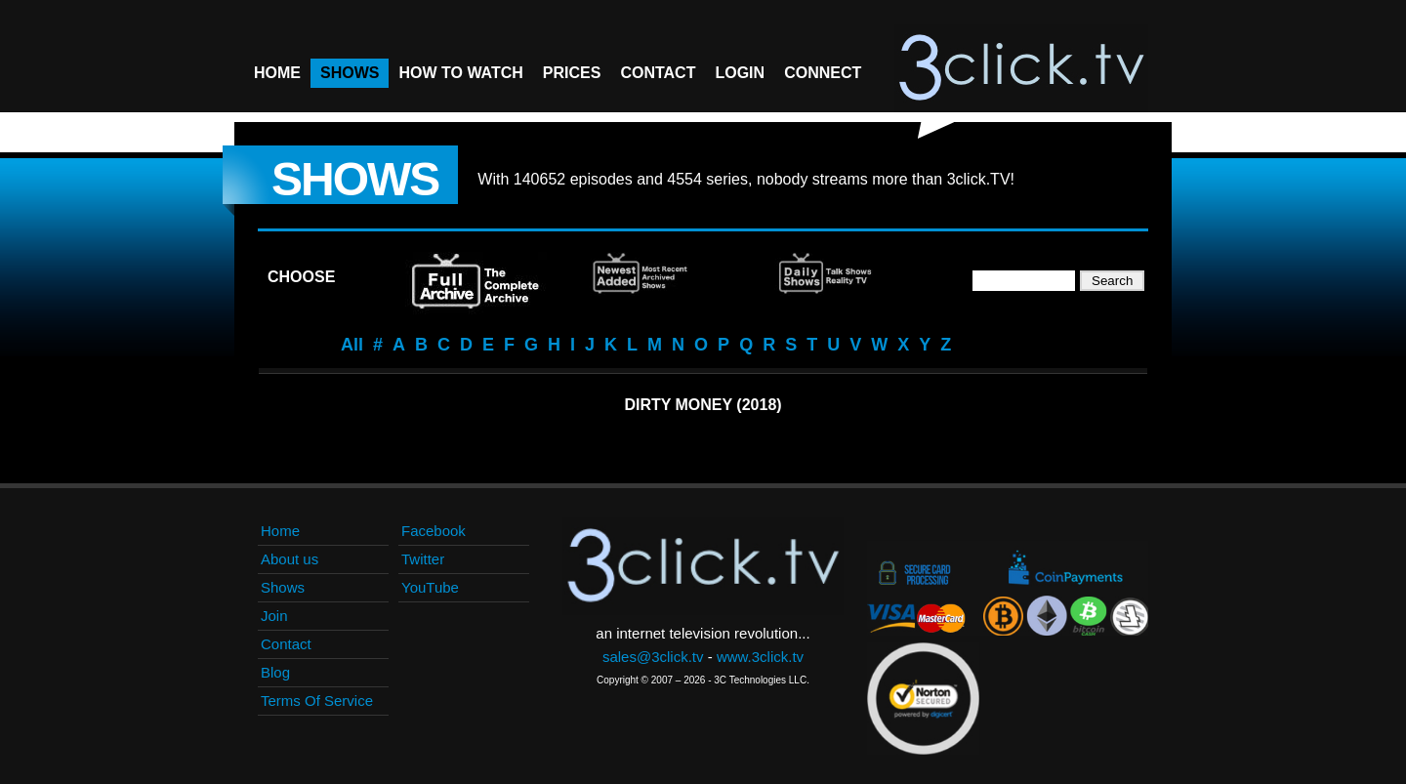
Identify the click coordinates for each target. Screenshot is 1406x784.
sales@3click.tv (653, 656)
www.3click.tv (760, 656)
